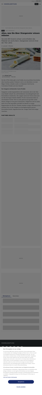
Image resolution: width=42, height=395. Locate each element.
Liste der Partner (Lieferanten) (10, 377)
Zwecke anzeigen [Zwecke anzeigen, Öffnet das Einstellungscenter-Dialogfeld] (21, 386)
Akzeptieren (21, 381)
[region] (21, 371)
